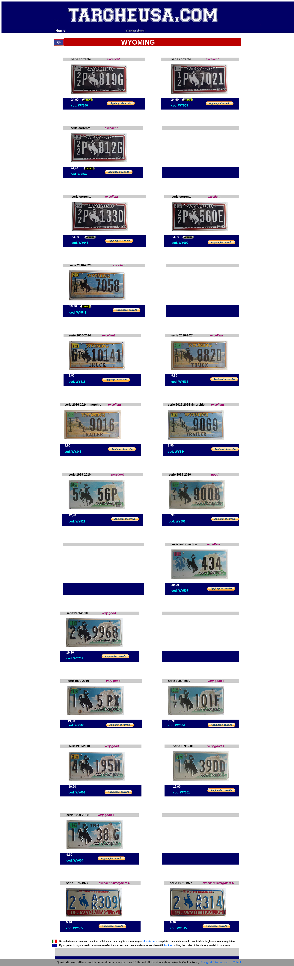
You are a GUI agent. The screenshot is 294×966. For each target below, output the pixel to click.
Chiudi (237, 962)
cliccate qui (149, 941)
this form (168, 945)
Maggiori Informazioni (214, 962)
